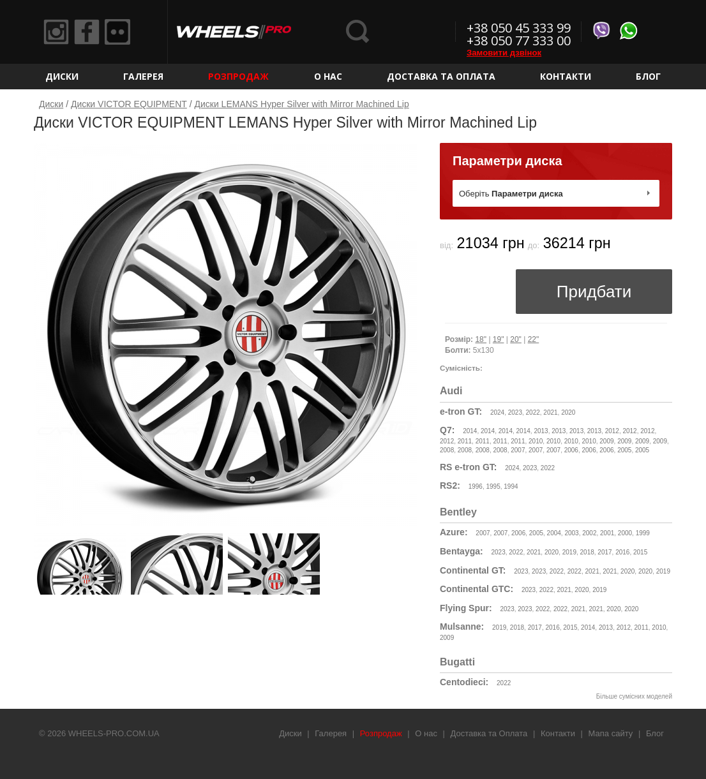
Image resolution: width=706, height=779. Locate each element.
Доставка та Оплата (441, 76)
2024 (497, 412)
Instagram (56, 32)
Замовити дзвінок (504, 52)
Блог (648, 76)
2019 (569, 552)
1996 (476, 486)
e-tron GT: (461, 411)
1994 (511, 486)
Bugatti (457, 662)
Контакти (565, 76)
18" (480, 339)
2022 (533, 412)
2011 (465, 441)
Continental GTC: (476, 589)
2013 (541, 430)
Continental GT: (473, 570)
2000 (625, 533)
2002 (589, 533)
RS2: (450, 485)
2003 (571, 533)
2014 (470, 430)
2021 (550, 412)
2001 (607, 533)
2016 (622, 552)
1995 (493, 486)
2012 (612, 430)
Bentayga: (461, 551)
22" (533, 339)
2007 (518, 450)
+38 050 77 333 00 (519, 40)
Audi (451, 390)
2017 (604, 552)
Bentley (458, 512)
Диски (62, 76)
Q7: (447, 430)
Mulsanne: (462, 626)
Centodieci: (464, 682)
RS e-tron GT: (468, 467)
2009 (606, 441)
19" (498, 339)
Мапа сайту (611, 733)
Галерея (143, 76)
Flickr (117, 32)
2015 (640, 552)
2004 (554, 533)
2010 (536, 441)
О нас (328, 76)
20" (516, 339)
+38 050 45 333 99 (519, 27)
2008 (447, 450)
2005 (624, 450)
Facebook (87, 32)
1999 (643, 533)
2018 (587, 552)
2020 (568, 412)
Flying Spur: (466, 608)
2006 (571, 450)
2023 (515, 412)
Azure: (454, 532)
